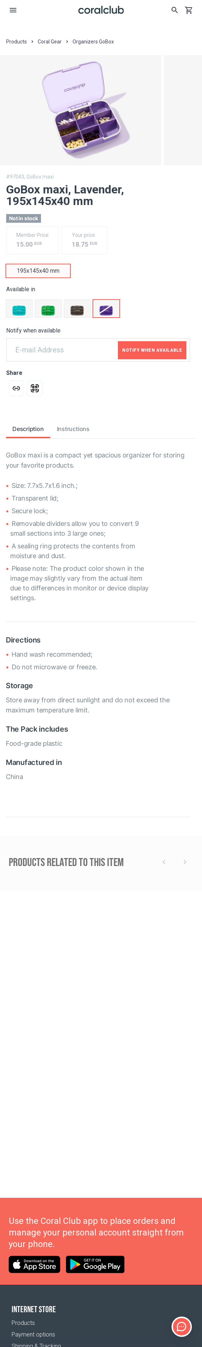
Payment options (33, 1334)
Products (23, 1322)
